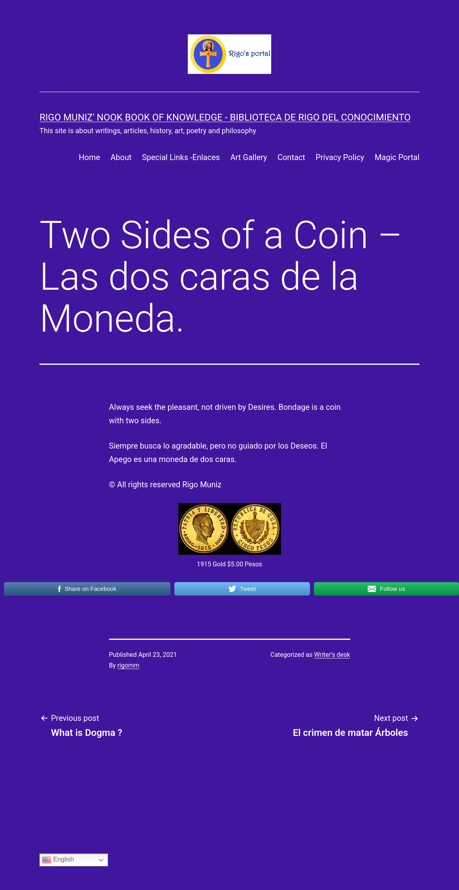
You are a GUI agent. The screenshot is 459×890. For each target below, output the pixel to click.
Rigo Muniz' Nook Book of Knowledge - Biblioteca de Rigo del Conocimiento (225, 117)
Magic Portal (397, 157)
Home (89, 157)
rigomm (128, 665)
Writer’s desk (332, 654)
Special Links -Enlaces (181, 157)
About (121, 157)
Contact (291, 157)
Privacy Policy (339, 157)
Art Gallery (248, 157)
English (58, 860)
